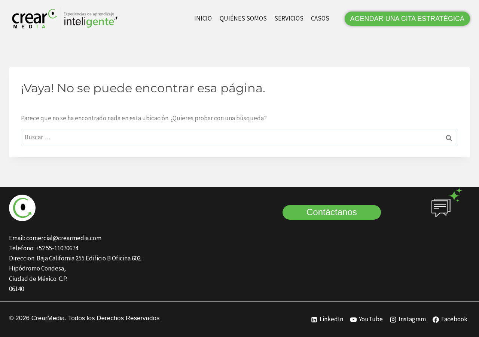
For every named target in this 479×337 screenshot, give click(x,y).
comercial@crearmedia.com (63, 238)
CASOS (320, 18)
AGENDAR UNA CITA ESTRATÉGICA (407, 18)
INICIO (203, 18)
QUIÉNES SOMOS (243, 18)
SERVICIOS (288, 18)
